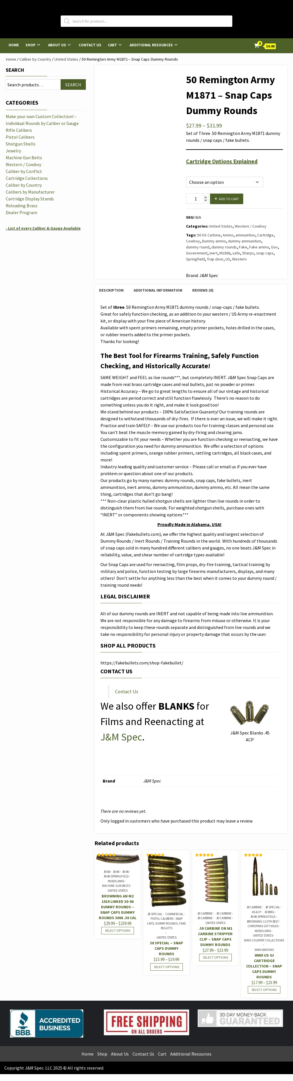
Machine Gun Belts (116, 886)
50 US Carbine (209, 235)
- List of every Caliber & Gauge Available (43, 228)
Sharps (248, 253)
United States (66, 59)
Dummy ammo (214, 241)
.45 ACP (256, 912)
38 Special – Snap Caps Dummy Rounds (166, 948)
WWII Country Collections (264, 940)
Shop (30, 45)
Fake (243, 247)
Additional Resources (151, 45)
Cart (112, 45)
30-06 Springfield (116, 876)
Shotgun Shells (20, 144)
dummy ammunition (244, 241)
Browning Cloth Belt (263, 921)
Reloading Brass (21, 205)
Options (192, 170)
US (227, 259)
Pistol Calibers (20, 137)
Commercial (174, 914)
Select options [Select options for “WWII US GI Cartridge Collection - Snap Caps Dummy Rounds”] (264, 990)
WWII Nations (264, 950)
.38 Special (154, 914)
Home (14, 45)
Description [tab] (111, 290)
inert (213, 253)
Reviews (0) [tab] (202, 290)
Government (196, 253)
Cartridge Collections (27, 178)
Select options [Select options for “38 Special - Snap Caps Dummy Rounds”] (166, 967)
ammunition (245, 235)
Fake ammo (259, 247)
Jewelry (13, 151)
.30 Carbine (205, 913)
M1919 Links (116, 881)
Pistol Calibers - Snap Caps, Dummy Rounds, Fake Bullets (166, 923)
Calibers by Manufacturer (30, 192)
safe (236, 253)
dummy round (197, 247)
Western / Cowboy (250, 226)
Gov (274, 247)
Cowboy (193, 241)
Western (239, 259)
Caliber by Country (35, 59)
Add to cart (229, 199)
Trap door (215, 259)
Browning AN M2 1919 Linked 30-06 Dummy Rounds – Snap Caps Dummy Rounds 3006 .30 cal (117, 906)
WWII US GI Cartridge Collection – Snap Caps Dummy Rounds (264, 966)
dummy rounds (224, 247)
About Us (57, 45)
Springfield (195, 259)
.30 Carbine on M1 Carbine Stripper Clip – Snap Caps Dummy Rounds (215, 936)
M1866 (224, 253)
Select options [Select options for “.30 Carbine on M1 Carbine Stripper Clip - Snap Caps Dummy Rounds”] (215, 957)
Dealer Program (21, 212)
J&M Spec (121, 736)
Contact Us (90, 45)
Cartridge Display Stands (30, 199)
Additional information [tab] (158, 290)
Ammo (228, 235)
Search (15, 70)
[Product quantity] (197, 198)
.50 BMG (269, 912)
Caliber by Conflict (24, 171)
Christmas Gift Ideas (263, 926)
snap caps (265, 253)
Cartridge (265, 235)
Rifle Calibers (19, 130)
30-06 (107, 872)
